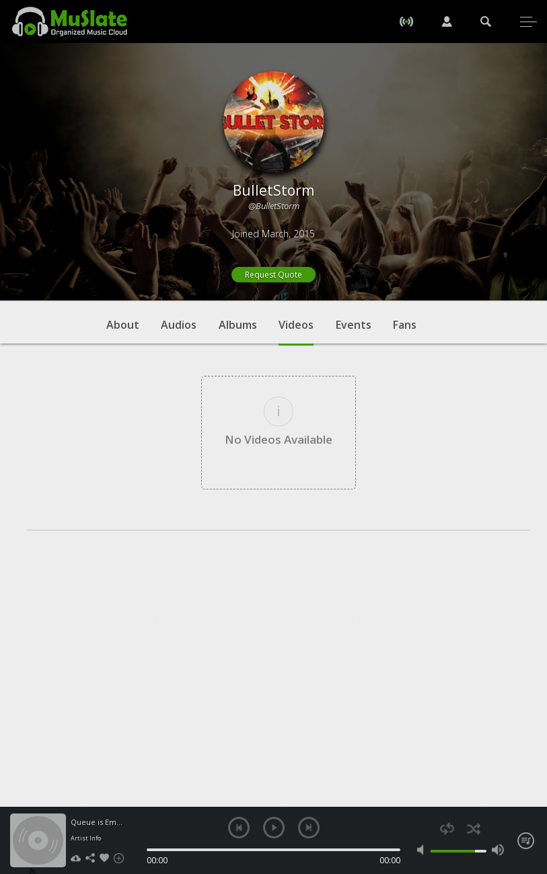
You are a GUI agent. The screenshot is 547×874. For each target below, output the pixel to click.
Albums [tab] (238, 324)
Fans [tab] (404, 324)
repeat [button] (447, 828)
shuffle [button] (473, 828)
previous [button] (239, 827)
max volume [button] (497, 850)
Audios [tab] (178, 324)
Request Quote (273, 274)
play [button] (274, 827)
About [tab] (122, 324)
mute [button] (423, 850)
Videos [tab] (296, 331)
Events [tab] (353, 324)
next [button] (309, 827)
